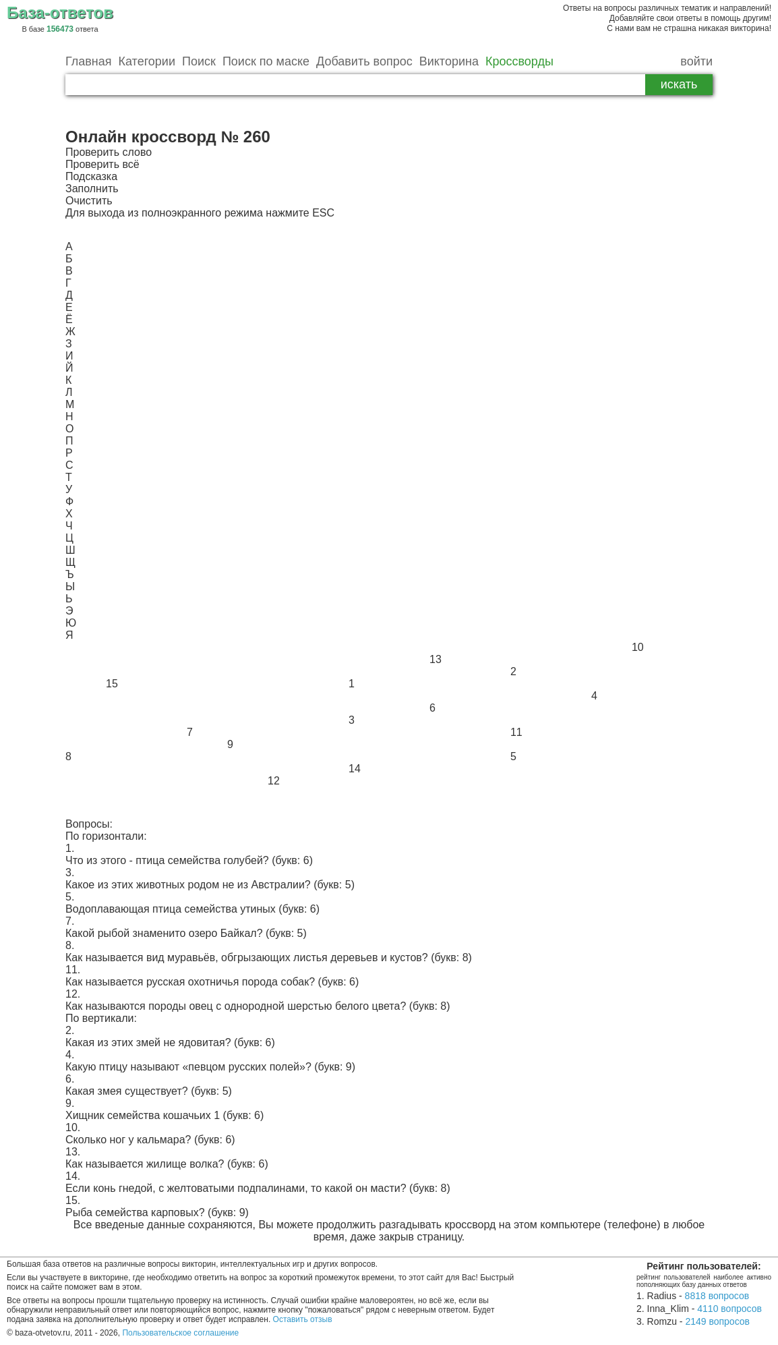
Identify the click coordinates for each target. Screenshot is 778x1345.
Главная (88, 61)
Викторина (449, 61)
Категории (147, 61)
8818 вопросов (717, 1295)
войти (696, 61)
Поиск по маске (265, 61)
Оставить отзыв (302, 1319)
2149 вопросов (717, 1321)
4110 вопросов (729, 1308)
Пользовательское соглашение (180, 1333)
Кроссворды (519, 61)
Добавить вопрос (364, 61)
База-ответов (60, 12)
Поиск (199, 61)
